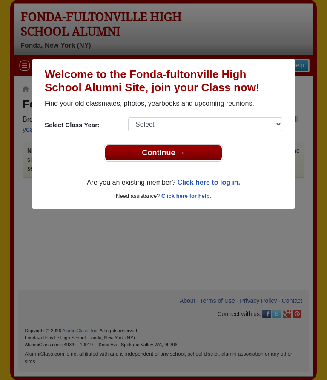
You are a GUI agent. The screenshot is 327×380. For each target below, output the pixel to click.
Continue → (163, 152)
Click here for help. (186, 196)
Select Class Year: (72, 124)
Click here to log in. (208, 182)
